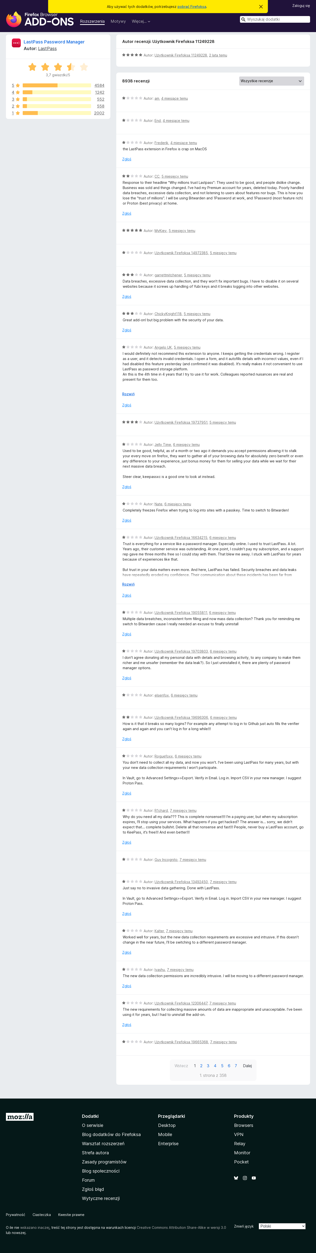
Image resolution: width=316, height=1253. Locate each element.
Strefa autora (95, 1152)
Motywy (118, 21)
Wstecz (181, 1065)
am (157, 98)
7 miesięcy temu (183, 810)
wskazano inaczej (34, 1227)
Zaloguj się (301, 5)
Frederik (161, 143)
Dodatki (90, 1116)
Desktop (167, 1125)
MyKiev (161, 230)
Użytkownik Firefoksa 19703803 (181, 651)
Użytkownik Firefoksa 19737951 (181, 422)
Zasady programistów (104, 1161)
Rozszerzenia (92, 21)
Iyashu (160, 970)
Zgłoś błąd (93, 1189)
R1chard (161, 810)
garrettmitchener (168, 275)
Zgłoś (126, 159)
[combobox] (275, 19)
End (158, 120)
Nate (158, 504)
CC (157, 176)
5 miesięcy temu (174, 176)
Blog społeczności (100, 1171)
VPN (238, 1134)
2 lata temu (218, 55)
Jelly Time (163, 444)
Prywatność (15, 1215)
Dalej (247, 1065)
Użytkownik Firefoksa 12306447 (181, 1003)
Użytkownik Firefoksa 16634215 (181, 537)
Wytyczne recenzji (101, 1198)
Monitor (242, 1152)
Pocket (241, 1161)
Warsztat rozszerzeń (103, 1143)
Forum (88, 1180)
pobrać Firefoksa (192, 6)
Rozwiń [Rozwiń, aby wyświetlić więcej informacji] (128, 394)
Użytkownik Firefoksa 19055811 (181, 612)
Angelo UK (163, 347)
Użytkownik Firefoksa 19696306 (181, 717)
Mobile (165, 1134)
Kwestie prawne (71, 1215)
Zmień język (244, 1226)
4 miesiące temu (174, 98)
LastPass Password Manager (54, 41)
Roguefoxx (164, 756)
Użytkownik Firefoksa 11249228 (181, 55)
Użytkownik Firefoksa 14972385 (181, 253)
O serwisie (92, 1125)
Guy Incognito (166, 859)
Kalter (159, 931)
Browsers (243, 1125)
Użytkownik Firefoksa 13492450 (181, 882)
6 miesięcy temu (186, 444)
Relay (239, 1143)
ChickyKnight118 (168, 314)
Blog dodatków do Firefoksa (111, 1134)
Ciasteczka (42, 1215)
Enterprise (168, 1143)
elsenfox (162, 695)
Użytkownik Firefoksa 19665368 (181, 1042)
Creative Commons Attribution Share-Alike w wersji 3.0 (181, 1227)
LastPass (47, 48)
